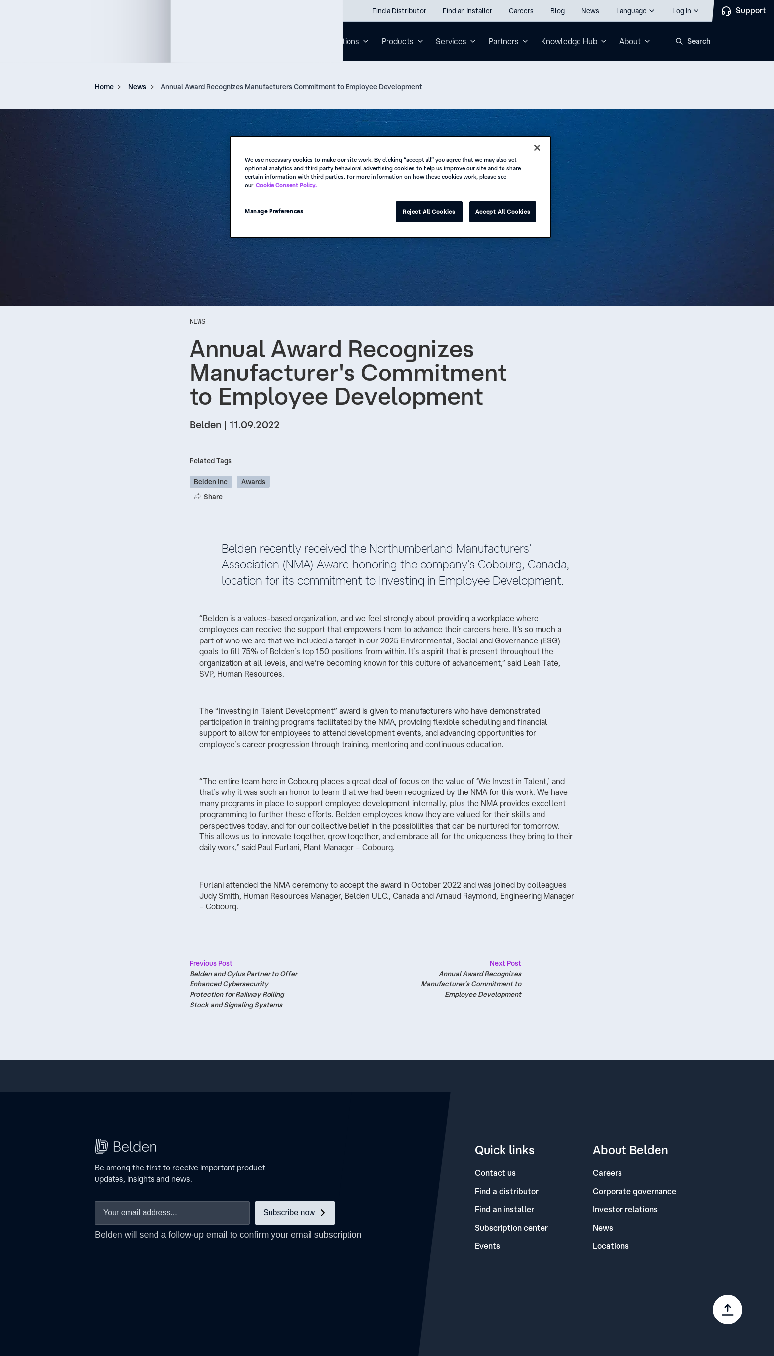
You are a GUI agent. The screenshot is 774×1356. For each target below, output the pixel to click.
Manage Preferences (274, 211)
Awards (253, 482)
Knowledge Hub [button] (569, 41)
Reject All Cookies (429, 211)
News (137, 87)
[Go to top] (727, 1309)
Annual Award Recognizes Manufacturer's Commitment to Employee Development (466, 978)
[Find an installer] (504, 1210)
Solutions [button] (342, 41)
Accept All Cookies (502, 211)
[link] (506, 1300)
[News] (603, 1228)
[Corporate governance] (634, 1191)
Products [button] (398, 41)
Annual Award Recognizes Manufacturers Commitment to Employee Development (291, 87)
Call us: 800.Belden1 (63, 11)
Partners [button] (504, 41)
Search (699, 41)
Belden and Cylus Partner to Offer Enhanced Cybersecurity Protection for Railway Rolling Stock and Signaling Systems (245, 983)
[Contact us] (495, 1173)
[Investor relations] (625, 1210)
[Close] (537, 147)
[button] (636, 11)
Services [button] (451, 41)
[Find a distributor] (507, 1191)
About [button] (630, 41)
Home (104, 87)
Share (213, 497)
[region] (390, 187)
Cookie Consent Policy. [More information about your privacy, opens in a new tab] (286, 185)
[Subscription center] (511, 1228)
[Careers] (607, 1173)
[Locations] (611, 1246)
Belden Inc (211, 482)
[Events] (487, 1246)
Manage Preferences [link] (617, 1317)
